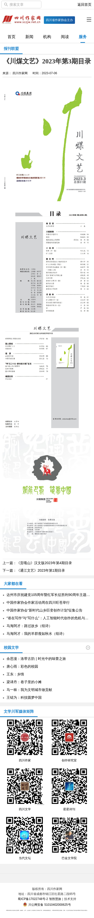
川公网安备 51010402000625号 (47, 904)
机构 (47, 37)
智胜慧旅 (55, 899)
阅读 (65, 37)
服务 (83, 37)
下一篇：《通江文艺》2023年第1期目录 (34, 570)
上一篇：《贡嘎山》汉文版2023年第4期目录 (37, 563)
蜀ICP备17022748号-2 (33, 899)
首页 (12, 37)
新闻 (29, 37)
